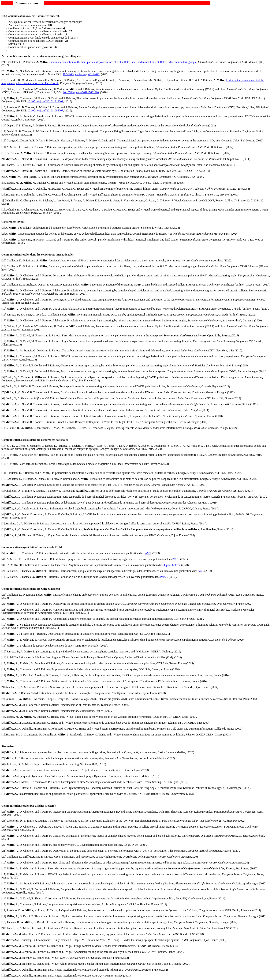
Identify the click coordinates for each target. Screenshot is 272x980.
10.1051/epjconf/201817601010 (81, 92)
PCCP (175, 559)
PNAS (163, 576)
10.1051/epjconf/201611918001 (45, 101)
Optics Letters (172, 565)
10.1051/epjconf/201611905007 (45, 110)
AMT (148, 553)
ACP (200, 570)
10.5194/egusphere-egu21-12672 (81, 74)
